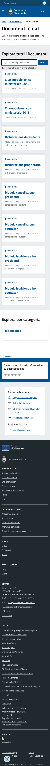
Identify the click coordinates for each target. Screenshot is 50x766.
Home (4, 21)
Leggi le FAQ (7, 715)
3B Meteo (6, 660)
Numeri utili (7, 615)
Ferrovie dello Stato (10, 682)
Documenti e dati (9, 477)
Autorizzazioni (8, 518)
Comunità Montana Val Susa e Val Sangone (21, 686)
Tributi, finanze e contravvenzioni (16, 531)
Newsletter (7, 742)
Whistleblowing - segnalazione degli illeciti (20, 630)
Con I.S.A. (6, 695)
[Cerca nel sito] (41, 11)
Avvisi (4, 554)
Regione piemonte (10, 664)
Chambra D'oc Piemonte (12, 651)
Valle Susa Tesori (9, 643)
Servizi (31, 752)
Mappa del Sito (36, 755)
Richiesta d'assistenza (11, 724)
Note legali (6, 703)
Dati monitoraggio (9, 752)
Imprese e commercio (11, 526)
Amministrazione (15, 21)
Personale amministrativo (13, 490)
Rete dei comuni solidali (12, 639)
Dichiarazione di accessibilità (14, 708)
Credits (15, 755)
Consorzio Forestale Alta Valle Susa (17, 673)
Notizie (5, 546)
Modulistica (11, 74)
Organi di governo (9, 486)
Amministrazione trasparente (14, 711)
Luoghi (4, 569)
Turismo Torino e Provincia (13, 690)
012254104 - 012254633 (22, 598)
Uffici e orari (7, 611)
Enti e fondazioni (9, 481)
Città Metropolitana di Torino (14, 669)
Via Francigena (8, 647)
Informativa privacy (10, 699)
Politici (4, 494)
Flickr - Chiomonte (10, 677)
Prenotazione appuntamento (14, 721)
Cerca (42, 62)
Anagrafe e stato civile (11, 513)
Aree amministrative (11, 473)
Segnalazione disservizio (12, 718)
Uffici (4, 499)
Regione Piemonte (10, 3)
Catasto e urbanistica (11, 522)
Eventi (4, 573)
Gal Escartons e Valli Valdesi (14, 634)
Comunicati (6, 550)
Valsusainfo (7, 656)
